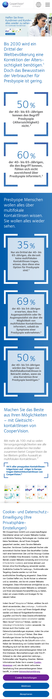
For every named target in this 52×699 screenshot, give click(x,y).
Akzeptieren (26, 695)
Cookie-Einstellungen (26, 679)
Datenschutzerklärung (29, 672)
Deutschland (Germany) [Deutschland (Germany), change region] (38, 4)
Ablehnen (26, 687)
